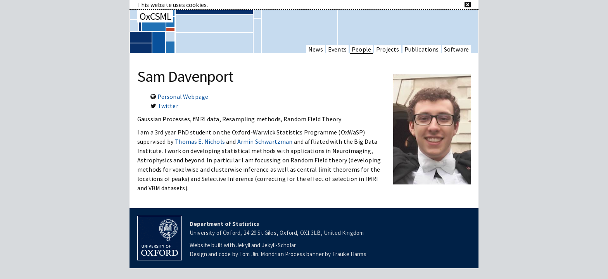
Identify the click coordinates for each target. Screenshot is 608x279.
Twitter (168, 106)
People (361, 49)
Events (337, 49)
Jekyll (243, 245)
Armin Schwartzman (265, 141)
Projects (387, 49)
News (315, 49)
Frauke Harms (349, 254)
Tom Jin (248, 254)
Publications (421, 49)
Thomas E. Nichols (199, 141)
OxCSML (155, 16)
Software (456, 49)
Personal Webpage (183, 96)
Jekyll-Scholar (278, 245)
